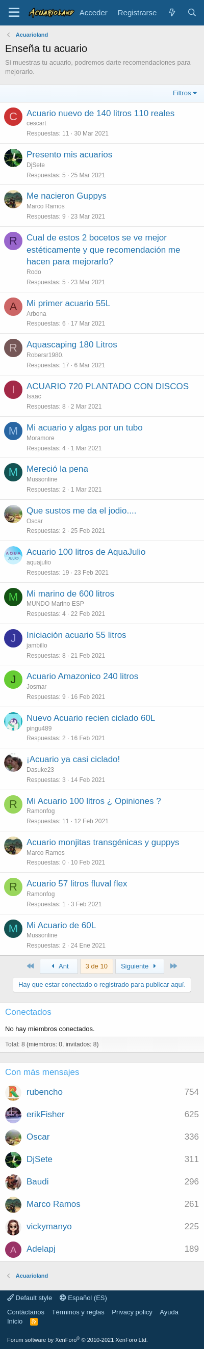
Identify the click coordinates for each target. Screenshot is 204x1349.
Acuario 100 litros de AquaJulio (86, 552)
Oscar (35, 521)
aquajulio (39, 562)
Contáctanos (25, 1312)
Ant (58, 966)
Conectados (28, 1012)
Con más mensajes (42, 1072)
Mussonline (42, 479)
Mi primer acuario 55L (68, 303)
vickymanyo (49, 1226)
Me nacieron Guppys (67, 196)
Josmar (36, 686)
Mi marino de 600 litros (70, 594)
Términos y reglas (78, 1312)
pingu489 (39, 728)
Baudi (37, 1181)
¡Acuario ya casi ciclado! (73, 759)
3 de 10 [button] (97, 966)
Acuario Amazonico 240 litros (82, 676)
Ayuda (169, 1312)
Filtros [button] (182, 93)
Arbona (36, 313)
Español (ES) (83, 1298)
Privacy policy (132, 1312)
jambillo (37, 645)
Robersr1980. (45, 355)
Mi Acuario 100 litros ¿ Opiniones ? (94, 801)
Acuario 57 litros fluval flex (77, 883)
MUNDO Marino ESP (55, 603)
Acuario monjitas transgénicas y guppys (103, 842)
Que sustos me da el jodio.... (81, 511)
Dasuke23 (40, 769)
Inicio (14, 1321)
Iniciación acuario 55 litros (76, 635)
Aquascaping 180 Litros (72, 344)
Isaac (34, 396)
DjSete (36, 165)
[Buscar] (192, 12)
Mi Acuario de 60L (61, 925)
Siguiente (140, 966)
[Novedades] (172, 12)
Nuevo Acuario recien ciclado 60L (91, 718)
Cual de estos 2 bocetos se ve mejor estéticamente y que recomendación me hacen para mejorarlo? (103, 250)
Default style (29, 1298)
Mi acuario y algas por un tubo (85, 428)
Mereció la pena (57, 469)
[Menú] (14, 12)
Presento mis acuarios (69, 154)
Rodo (34, 272)
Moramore (41, 438)
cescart (36, 123)
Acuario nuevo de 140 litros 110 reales (100, 113)
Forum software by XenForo (77, 1340)
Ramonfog (41, 811)
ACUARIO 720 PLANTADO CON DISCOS (108, 386)
